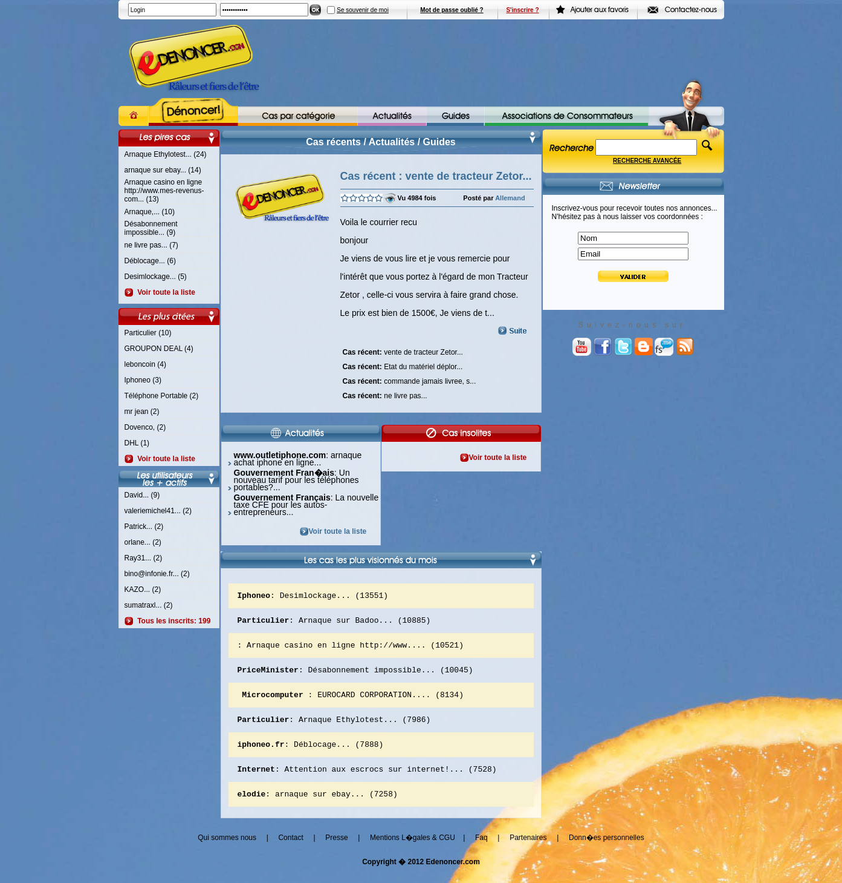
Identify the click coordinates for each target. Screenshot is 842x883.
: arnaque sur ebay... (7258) (318, 809)
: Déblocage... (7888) (311, 756)
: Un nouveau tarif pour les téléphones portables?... (296, 480)
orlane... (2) (143, 542)
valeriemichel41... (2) (158, 511)
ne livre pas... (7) (151, 245)
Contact (290, 854)
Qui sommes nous (227, 854)
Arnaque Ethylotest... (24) (166, 154)
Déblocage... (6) (150, 261)
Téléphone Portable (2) (162, 396)
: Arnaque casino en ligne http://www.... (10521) (351, 650)
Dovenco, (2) (145, 427)
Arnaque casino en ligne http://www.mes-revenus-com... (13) (164, 190)
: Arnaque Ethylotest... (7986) (334, 729)
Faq (481, 854)
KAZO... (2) (143, 589)
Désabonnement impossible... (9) (151, 228)
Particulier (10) (148, 333)
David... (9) (142, 495)
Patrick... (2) (144, 526)
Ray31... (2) (144, 558)
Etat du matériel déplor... (403, 365)
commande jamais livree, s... (409, 380)
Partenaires (528, 854)
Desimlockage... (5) (156, 276)
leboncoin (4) (145, 364)
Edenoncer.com (452, 878)
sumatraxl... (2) (149, 605)
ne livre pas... (385, 394)
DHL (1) (137, 443)
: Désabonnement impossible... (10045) (355, 676)
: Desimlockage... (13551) (313, 596)
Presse (336, 854)
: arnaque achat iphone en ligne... (298, 458)
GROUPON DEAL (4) (159, 348)
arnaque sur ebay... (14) (163, 170)
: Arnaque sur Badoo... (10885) (334, 623)
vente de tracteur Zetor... (403, 351)
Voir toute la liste (164, 292)
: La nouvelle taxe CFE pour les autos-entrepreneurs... (306, 505)
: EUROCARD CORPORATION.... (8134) (351, 703)
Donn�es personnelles (606, 854)
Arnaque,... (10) (150, 212)
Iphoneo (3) (143, 380)
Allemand (510, 198)
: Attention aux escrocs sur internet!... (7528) (367, 783)
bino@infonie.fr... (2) (157, 574)
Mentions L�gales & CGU (412, 854)
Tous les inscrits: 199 (172, 621)
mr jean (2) (142, 411)
